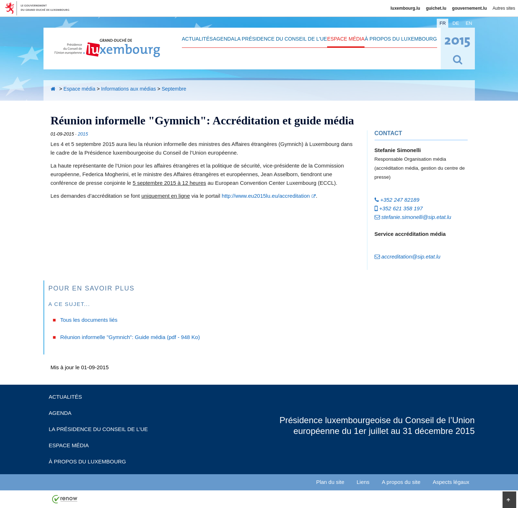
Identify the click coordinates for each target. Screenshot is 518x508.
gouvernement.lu (469, 8)
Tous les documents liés (89, 320)
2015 (83, 134)
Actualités (197, 39)
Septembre (174, 89)
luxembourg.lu (405, 8)
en (469, 23)
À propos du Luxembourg (401, 39)
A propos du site (401, 482)
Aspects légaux (451, 482)
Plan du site (330, 482)
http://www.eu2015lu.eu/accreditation (266, 196)
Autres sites (503, 8)
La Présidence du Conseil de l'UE (280, 39)
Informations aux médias (128, 89)
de (456, 23)
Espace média (346, 39)
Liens (363, 482)
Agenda (223, 39)
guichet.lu (436, 8)
